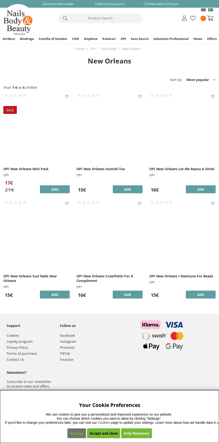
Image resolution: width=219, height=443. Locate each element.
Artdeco (9, 39)
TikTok (65, 353)
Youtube (66, 359)
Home (80, 49)
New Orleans (131, 49)
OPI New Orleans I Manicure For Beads (181, 276)
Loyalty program (20, 341)
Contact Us (15, 359)
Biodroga (27, 39)
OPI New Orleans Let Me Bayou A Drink (181, 169)
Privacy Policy (17, 347)
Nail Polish (108, 49)
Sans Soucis (140, 39)
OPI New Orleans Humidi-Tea (100, 169)
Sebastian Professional (171, 39)
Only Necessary (136, 433)
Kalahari (109, 39)
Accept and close (104, 433)
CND (75, 39)
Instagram (68, 341)
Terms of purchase (22, 353)
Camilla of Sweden (53, 39)
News (198, 39)
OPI (123, 39)
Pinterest (67, 347)
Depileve (91, 39)
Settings (76, 433)
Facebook (67, 335)
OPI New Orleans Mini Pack (26, 169)
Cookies (13, 335)
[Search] (100, 18)
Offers (212, 39)
